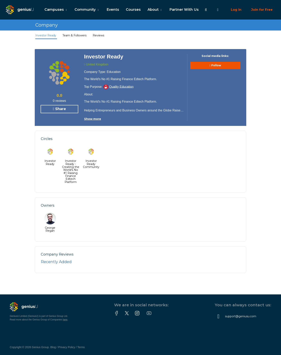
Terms (81, 347)
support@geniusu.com (240, 316)
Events (113, 9)
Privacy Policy (66, 347)
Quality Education (121, 86)
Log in (236, 10)
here (65, 319)
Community (87, 9)
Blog (53, 347)
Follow (215, 65)
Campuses (56, 9)
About (155, 9)
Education (114, 72)
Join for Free (262, 10)
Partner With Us (184, 9)
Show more (92, 119)
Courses (133, 9)
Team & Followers (74, 35)
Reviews (98, 35)
